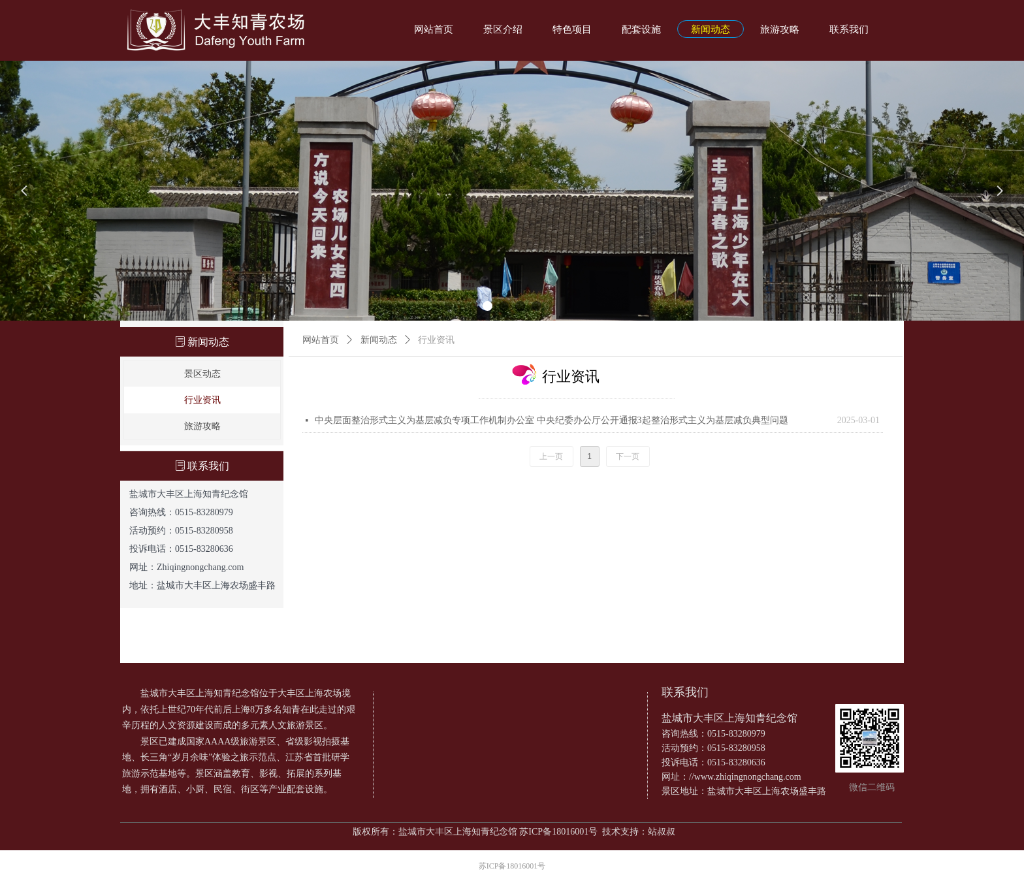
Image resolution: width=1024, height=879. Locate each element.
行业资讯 (436, 340)
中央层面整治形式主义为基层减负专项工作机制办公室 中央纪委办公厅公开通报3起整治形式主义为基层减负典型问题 (551, 420)
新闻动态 (378, 340)
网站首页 (320, 340)
